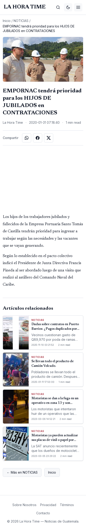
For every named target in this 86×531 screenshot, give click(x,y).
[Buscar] (58, 7)
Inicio (7, 21)
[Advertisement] (43, 179)
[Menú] (78, 7)
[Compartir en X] (48, 137)
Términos (67, 505)
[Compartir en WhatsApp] (26, 137)
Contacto (43, 513)
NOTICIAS (21, 21)
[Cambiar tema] (68, 7)
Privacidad (48, 505)
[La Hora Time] (24, 7)
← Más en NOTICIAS (22, 472)
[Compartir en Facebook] (37, 137)
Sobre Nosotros (24, 505)
